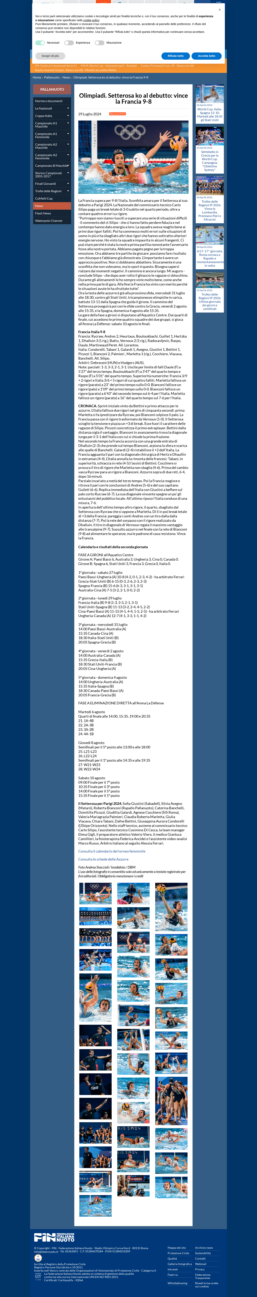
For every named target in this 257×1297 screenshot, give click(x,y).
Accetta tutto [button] (206, 55)
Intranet (173, 1269)
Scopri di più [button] (50, 55)
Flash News (43, 213)
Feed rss (173, 1274)
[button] (219, 9)
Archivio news (204, 1247)
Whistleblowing (177, 1283)
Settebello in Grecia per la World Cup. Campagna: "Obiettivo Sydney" (209, 161)
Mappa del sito (177, 1247)
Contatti (200, 1258)
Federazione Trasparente (202, 1276)
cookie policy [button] (91, 20)
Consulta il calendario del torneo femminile (111, 851)
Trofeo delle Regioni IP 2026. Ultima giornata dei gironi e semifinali (210, 301)
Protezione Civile (178, 1253)
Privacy (200, 1269)
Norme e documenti (48, 101)
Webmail (200, 1264)
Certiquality (65, 1280)
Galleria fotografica (180, 1264)
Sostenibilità (203, 1253)
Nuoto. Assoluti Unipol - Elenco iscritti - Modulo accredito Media (75, 70)
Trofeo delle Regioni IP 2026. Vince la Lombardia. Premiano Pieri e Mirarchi (209, 210)
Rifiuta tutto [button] (176, 55)
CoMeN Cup (44, 198)
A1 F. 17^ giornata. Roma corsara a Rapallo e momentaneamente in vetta (210, 258)
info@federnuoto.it (46, 1251)
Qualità (172, 1258)
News (39, 206)
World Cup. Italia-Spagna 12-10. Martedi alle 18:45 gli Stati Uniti (209, 114)
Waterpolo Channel (48, 220)
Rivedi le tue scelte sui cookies (206, 1284)
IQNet (79, 1280)
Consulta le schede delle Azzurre (103, 859)
